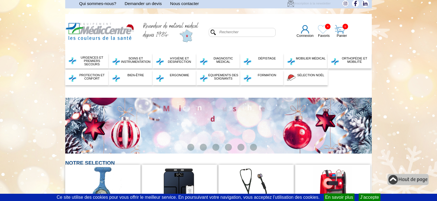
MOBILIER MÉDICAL (306, 61)
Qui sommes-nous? (97, 3)
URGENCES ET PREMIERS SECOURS (85, 61)
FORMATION (259, 77)
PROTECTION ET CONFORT (86, 77)
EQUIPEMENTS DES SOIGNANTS (219, 77)
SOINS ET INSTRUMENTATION (131, 61)
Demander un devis (143, 3)
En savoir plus (339, 197)
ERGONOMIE (172, 77)
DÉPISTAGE (259, 61)
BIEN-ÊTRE (128, 77)
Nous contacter (184, 3)
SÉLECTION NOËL (305, 77)
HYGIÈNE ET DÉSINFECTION (173, 61)
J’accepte (369, 197)
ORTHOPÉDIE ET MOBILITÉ (349, 61)
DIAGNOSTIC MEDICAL (216, 61)
